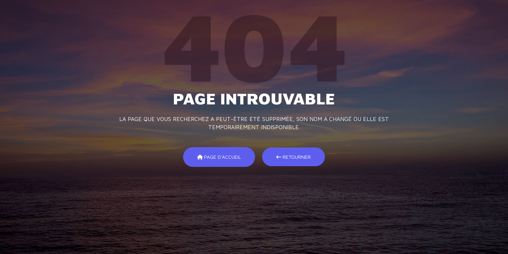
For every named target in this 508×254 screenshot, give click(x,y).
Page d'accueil (219, 157)
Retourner (293, 157)
